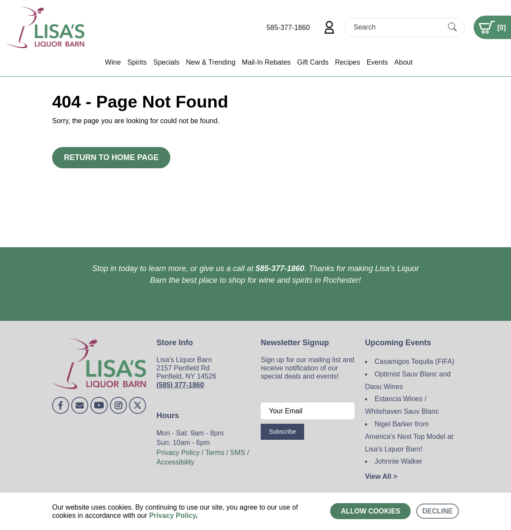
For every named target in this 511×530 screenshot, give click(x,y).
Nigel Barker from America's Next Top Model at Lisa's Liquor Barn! (409, 436)
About (404, 62)
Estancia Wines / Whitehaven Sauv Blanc (402, 405)
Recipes (347, 62)
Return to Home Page (111, 157)
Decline (437, 511)
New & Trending (211, 62)
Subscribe (282, 431)
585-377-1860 (288, 27)
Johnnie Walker (398, 461)
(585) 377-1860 (180, 385)
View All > (381, 476)
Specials (166, 62)
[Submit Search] (452, 27)
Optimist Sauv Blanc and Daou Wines (408, 380)
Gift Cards (312, 62)
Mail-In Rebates (266, 62)
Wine (113, 62)
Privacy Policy (172, 515)
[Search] (397, 27)
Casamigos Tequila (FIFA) (415, 361)
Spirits (136, 62)
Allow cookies (370, 511)
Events (377, 62)
